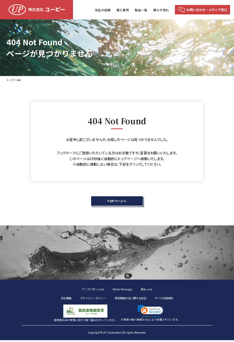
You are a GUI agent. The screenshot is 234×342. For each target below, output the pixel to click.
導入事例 (122, 10)
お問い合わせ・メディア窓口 (206, 9)
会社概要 (56, 299)
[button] (150, 313)
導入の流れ (161, 10)
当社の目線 (103, 10)
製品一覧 (141, 10)
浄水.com (150, 290)
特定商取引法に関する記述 (133, 299)
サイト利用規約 (173, 299)
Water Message (123, 290)
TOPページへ (117, 201)
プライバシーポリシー (88, 299)
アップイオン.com (90, 290)
